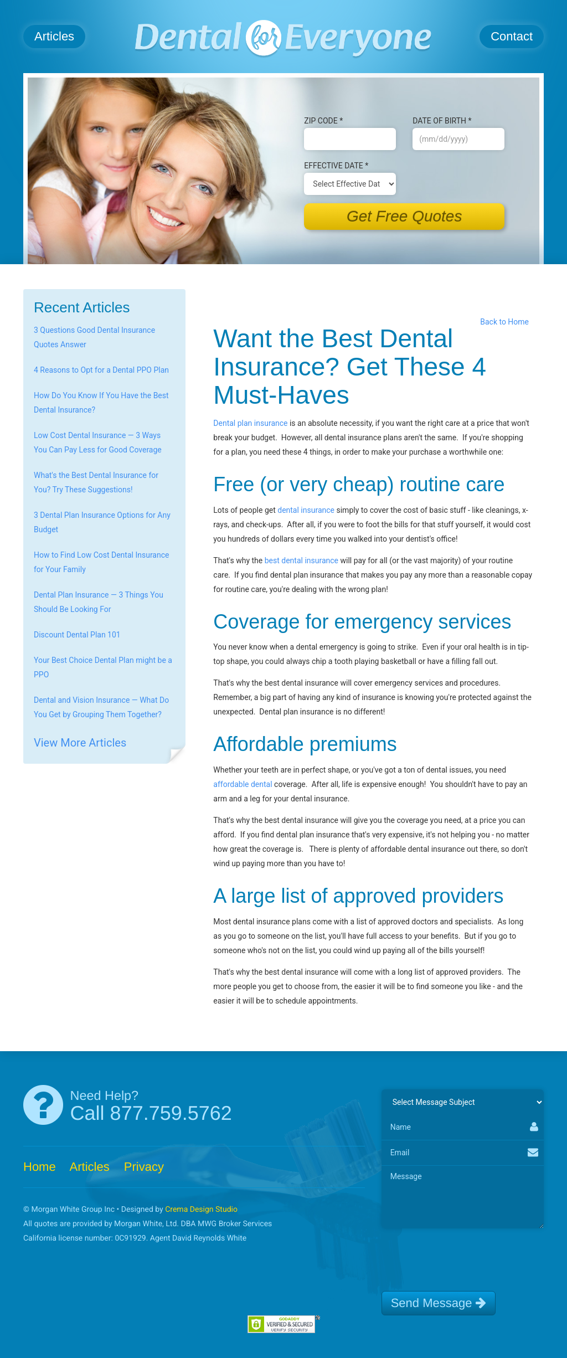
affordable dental (242, 784)
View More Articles (80, 742)
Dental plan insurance (250, 423)
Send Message (438, 1303)
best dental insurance (301, 560)
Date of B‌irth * (442, 120)
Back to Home (506, 321)
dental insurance (305, 510)
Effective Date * (336, 165)
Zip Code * (323, 120)
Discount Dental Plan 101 (77, 634)
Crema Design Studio (201, 1209)
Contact (512, 36)
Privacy (144, 1167)
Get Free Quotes (404, 216)
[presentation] (466, 1255)
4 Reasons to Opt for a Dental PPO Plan (101, 370)
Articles (54, 36)
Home (39, 1167)
